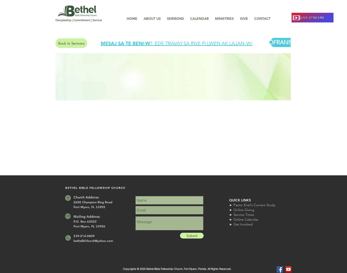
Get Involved (243, 224)
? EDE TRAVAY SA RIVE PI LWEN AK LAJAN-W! (201, 43)
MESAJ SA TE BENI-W (125, 43)
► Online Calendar (243, 219)
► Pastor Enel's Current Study (252, 205)
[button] (152, 16)
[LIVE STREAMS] (313, 17)
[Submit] (192, 236)
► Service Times (241, 214)
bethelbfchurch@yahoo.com (93, 241)
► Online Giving (241, 210)
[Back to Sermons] (71, 43)
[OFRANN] (280, 42)
